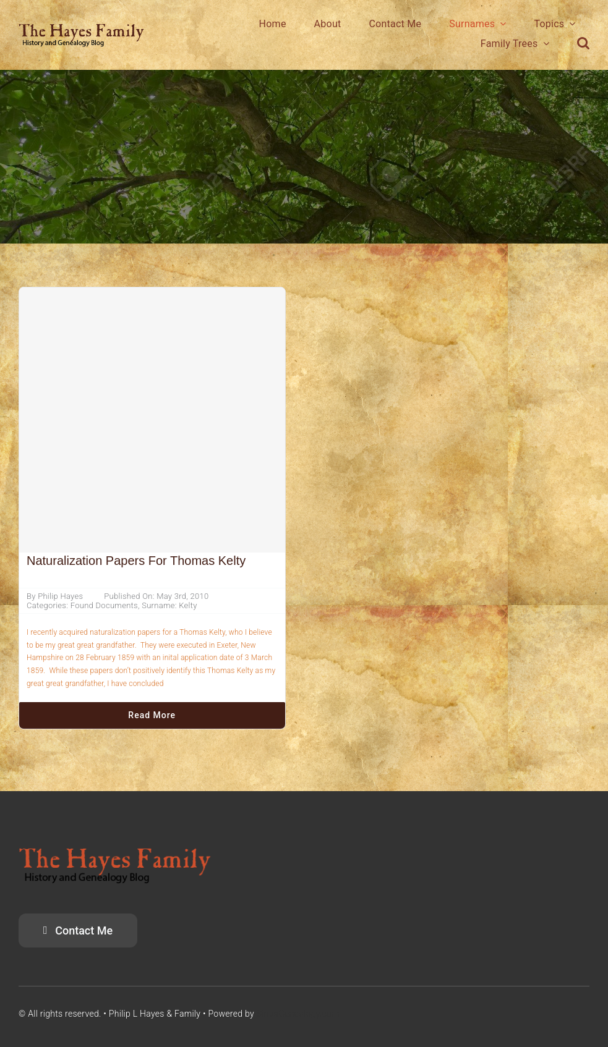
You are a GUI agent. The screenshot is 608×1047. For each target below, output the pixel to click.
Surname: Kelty (169, 605)
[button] (583, 43)
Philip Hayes (60, 596)
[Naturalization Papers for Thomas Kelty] (152, 420)
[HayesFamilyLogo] (81, 29)
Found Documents (104, 605)
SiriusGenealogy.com (298, 1014)
